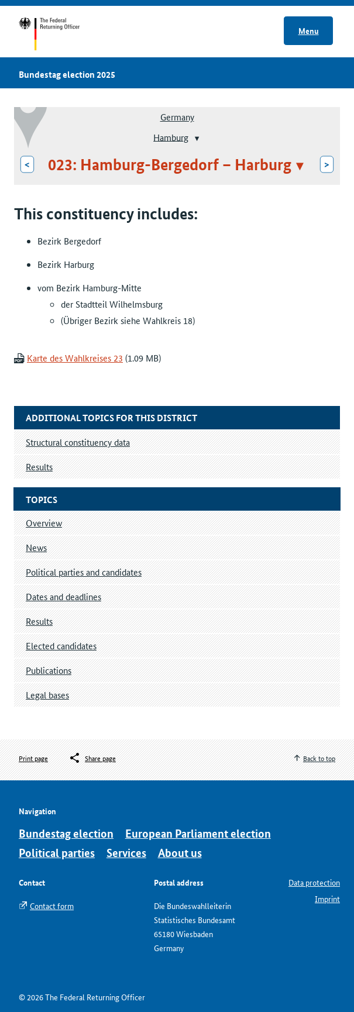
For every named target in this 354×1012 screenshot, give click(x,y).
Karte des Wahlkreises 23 (75, 358)
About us (180, 852)
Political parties (57, 852)
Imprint (327, 898)
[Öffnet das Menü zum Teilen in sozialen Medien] (92, 758)
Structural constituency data (78, 442)
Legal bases (47, 695)
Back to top (319, 757)
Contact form (52, 905)
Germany (177, 117)
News (36, 547)
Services (126, 852)
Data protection (314, 882)
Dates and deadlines (63, 596)
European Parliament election (198, 833)
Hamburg (170, 136)
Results (39, 621)
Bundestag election (66, 833)
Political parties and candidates (84, 572)
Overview (44, 523)
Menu (308, 30)
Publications (48, 670)
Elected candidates (61, 645)
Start (60, 34)
